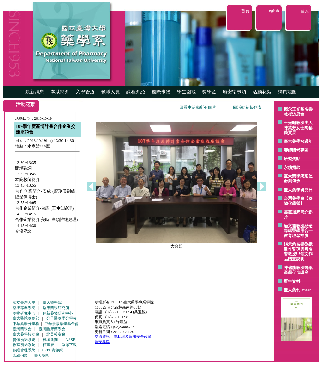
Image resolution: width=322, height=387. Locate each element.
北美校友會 (55, 334)
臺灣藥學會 (22, 329)
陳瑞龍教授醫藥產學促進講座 (298, 270)
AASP (70, 340)
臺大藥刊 (292, 289)
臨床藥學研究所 (56, 308)
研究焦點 (292, 158)
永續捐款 (292, 167)
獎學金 (209, 91)
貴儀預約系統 (24, 340)
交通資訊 (102, 336)
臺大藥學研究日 (298, 190)
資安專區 (102, 341)
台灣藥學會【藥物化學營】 (298, 201)
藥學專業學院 (24, 308)
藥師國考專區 (296, 150)
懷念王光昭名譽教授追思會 (298, 112)
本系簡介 (60, 91)
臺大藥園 (41, 355)
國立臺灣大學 (24, 302)
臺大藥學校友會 (26, 334)
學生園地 (186, 91)
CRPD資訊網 (52, 350)
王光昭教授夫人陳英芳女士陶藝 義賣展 (298, 127)
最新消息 (34, 91)
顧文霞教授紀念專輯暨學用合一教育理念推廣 (298, 230)
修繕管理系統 (24, 350)
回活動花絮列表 (247, 107)
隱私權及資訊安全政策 (133, 336)
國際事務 (161, 91)
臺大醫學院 (52, 302)
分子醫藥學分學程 (61, 318)
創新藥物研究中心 (58, 313)
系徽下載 (69, 345)
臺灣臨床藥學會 (52, 329)
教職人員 (110, 91)
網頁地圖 (287, 91)
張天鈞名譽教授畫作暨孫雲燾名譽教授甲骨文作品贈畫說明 (298, 251)
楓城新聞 (50, 340)
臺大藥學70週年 (298, 141)
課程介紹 (135, 91)
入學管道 (85, 91)
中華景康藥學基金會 (62, 323)
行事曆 (48, 345)
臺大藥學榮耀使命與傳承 (298, 178)
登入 (305, 11)
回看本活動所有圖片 (197, 107)
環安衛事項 (234, 91)
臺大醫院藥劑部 (26, 318)
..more (305, 289)
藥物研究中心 (24, 313)
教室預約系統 (24, 345)
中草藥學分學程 (26, 323)
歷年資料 (292, 281)
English (272, 11)
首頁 (245, 11)
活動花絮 (262, 91)
